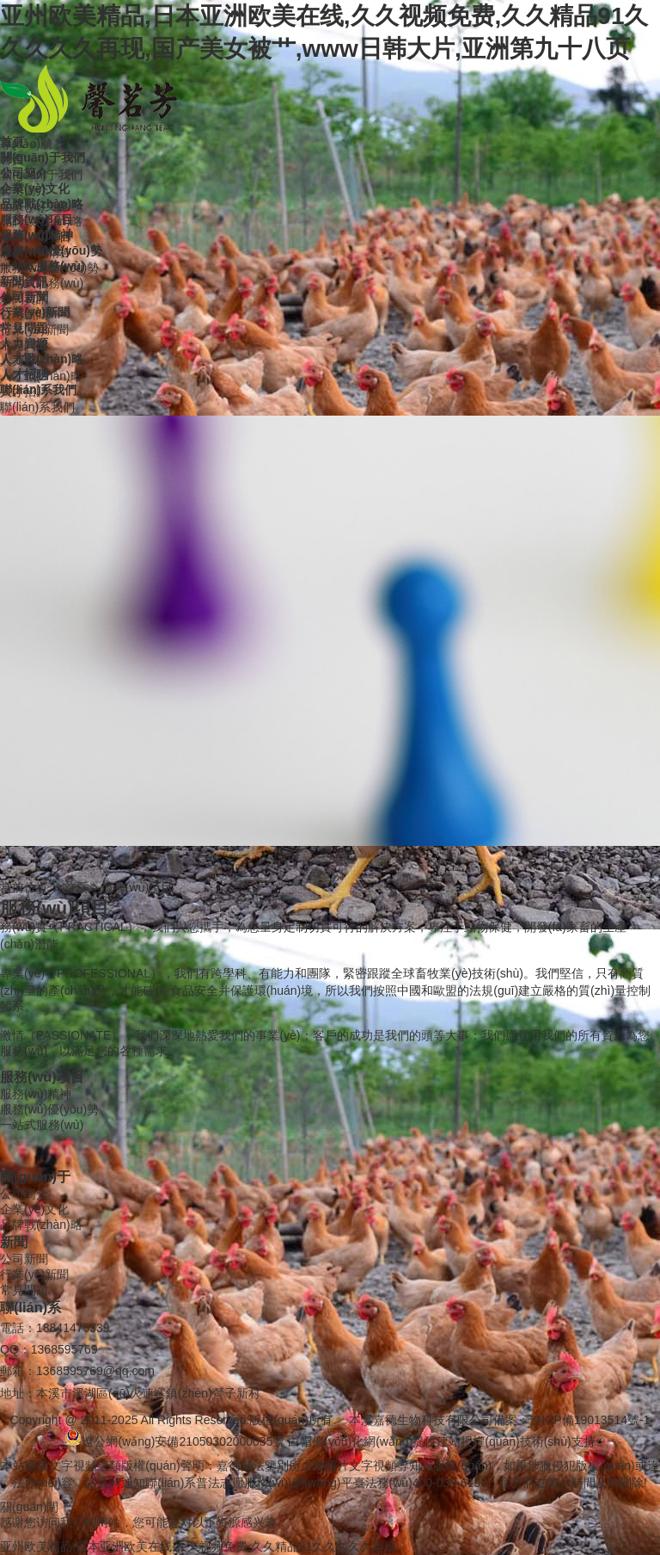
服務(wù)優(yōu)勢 (49, 1109)
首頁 (76, 887)
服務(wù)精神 (35, 1094)
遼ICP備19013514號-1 (589, 1420)
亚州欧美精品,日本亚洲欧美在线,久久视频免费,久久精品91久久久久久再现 (198, 1546)
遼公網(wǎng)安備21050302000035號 (174, 1441)
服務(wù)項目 (137, 887)
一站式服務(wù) (41, 1125)
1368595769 (64, 1349)
